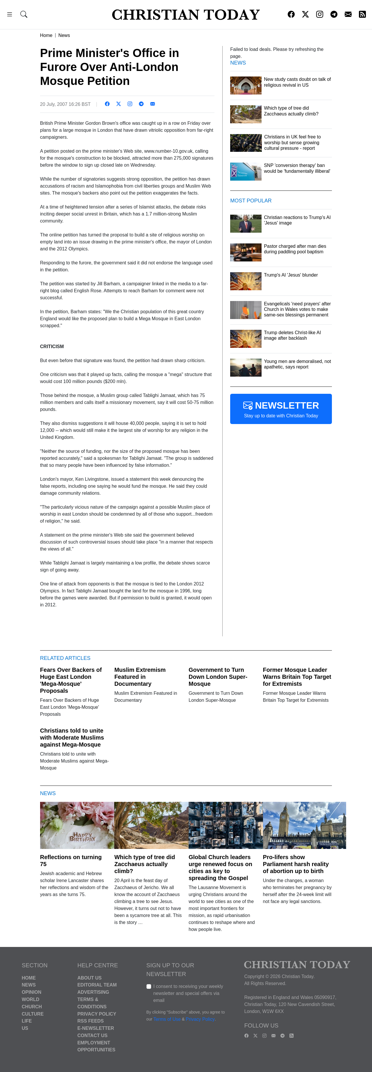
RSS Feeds (90, 1020)
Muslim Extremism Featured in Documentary (140, 677)
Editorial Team (97, 984)
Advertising (93, 992)
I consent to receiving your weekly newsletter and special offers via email (188, 993)
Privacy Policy (96, 1013)
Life (27, 1020)
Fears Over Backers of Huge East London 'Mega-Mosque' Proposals (71, 680)
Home (46, 35)
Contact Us (92, 1035)
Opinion (32, 992)
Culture (33, 1013)
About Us (89, 977)
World (30, 999)
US (25, 1028)
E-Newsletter (95, 1028)
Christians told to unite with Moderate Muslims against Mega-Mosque (72, 737)
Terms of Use (167, 1019)
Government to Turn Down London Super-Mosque (218, 677)
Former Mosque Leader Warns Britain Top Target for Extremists (297, 677)
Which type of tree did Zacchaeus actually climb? (144, 864)
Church (32, 1006)
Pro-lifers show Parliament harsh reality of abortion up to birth (296, 864)
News (64, 35)
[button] (9, 15)
